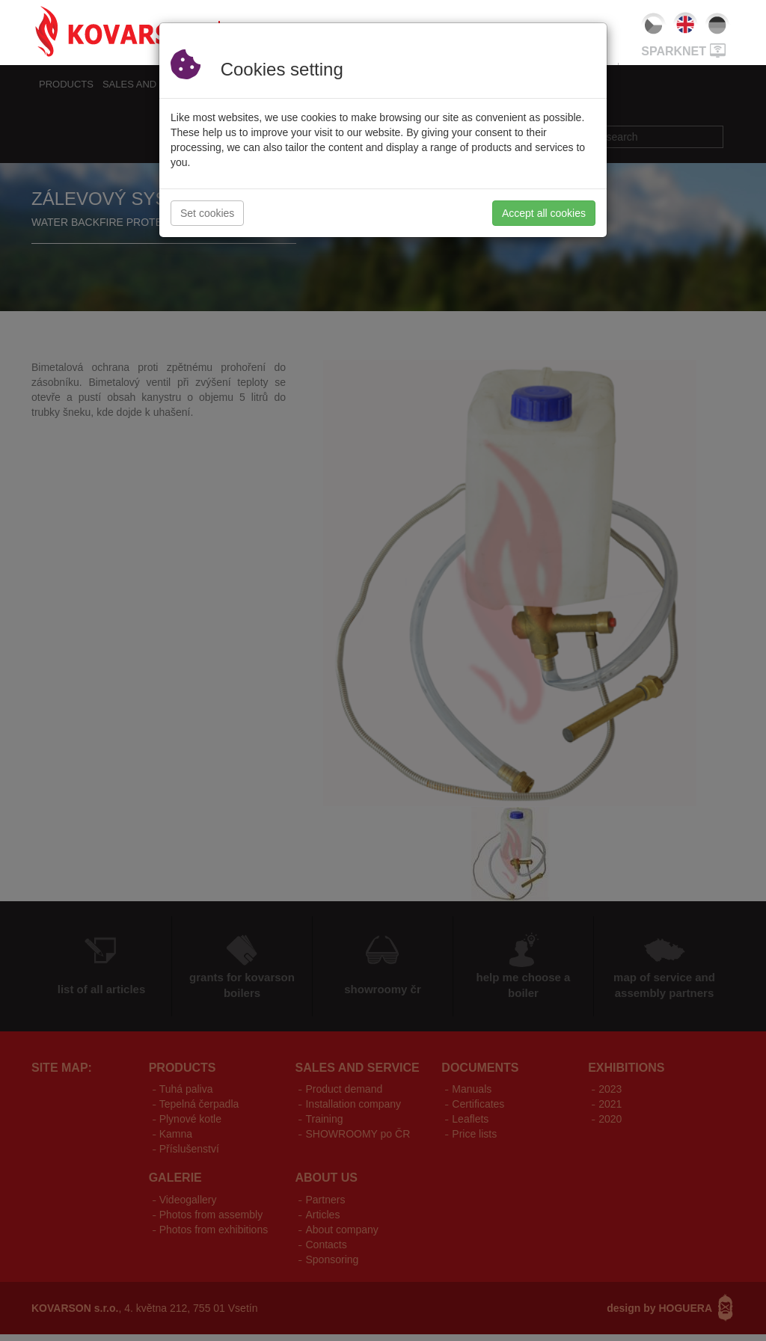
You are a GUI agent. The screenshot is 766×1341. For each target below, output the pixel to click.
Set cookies (207, 213)
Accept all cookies (544, 213)
